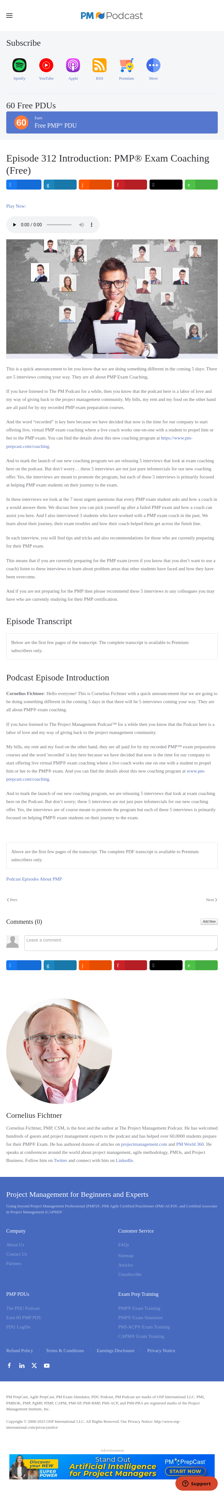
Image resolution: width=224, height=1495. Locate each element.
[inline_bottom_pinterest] (130, 965)
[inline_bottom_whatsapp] (201, 965)
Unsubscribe (130, 1274)
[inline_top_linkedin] (60, 185)
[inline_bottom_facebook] (23, 965)
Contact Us (16, 1254)
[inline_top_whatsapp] (201, 185)
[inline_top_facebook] (23, 185)
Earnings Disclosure (116, 1350)
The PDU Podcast (23, 1308)
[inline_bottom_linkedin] (60, 965)
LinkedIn (124, 1160)
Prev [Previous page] (12, 899)
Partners (13, 1263)
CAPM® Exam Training (141, 1336)
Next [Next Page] (211, 899)
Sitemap (126, 1255)
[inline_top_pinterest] (130, 185)
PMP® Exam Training (139, 1308)
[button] (9, 15)
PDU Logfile (18, 1326)
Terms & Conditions (65, 1350)
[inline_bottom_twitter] (165, 965)
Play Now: (16, 206)
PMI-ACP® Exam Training (144, 1326)
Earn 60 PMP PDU (24, 1317)
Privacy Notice (161, 1350)
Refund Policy (19, 1350)
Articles (125, 1264)
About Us (15, 1244)
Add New (209, 921)
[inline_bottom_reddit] (95, 965)
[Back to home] (112, 15)
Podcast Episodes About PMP (34, 879)
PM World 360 (190, 1144)
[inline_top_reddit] (95, 185)
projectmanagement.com (144, 1144)
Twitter (60, 1160)
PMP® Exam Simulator (140, 1317)
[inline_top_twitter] (165, 185)
